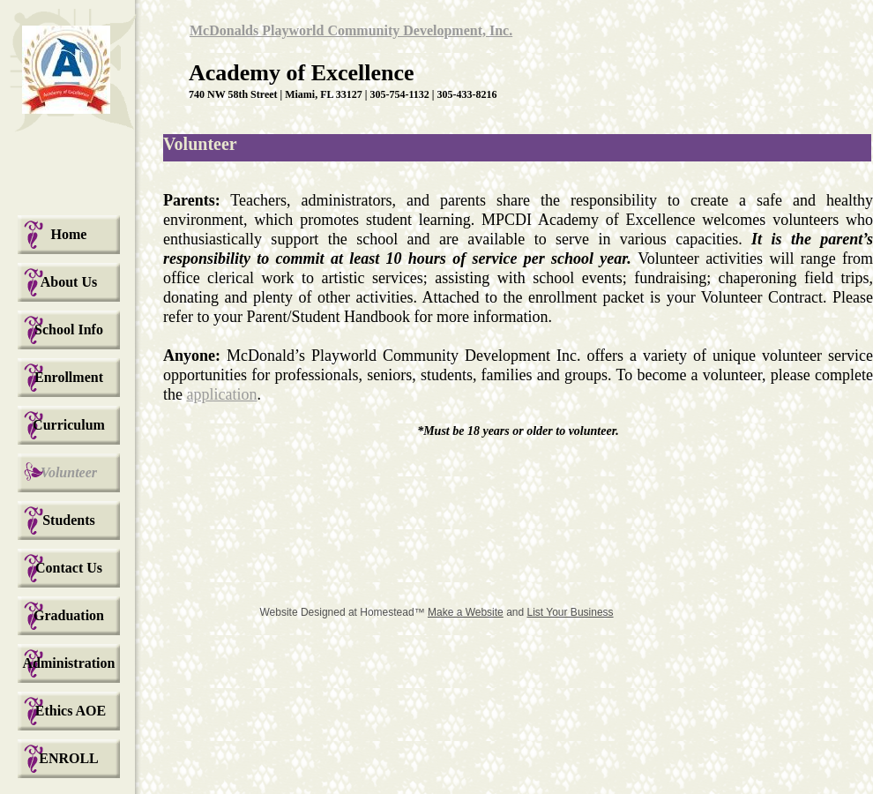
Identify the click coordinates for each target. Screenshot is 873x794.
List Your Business (570, 612)
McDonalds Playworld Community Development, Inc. (351, 30)
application (222, 394)
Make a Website (466, 612)
